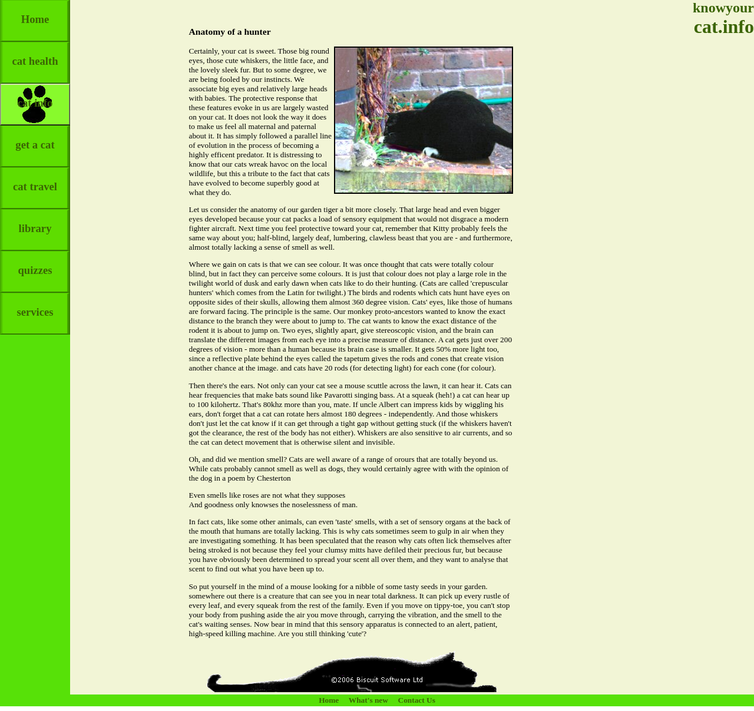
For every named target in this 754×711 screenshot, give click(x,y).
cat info (35, 96)
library (35, 221)
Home (35, 12)
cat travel (35, 180)
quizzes (35, 263)
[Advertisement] (718, 224)
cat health (35, 54)
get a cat (34, 138)
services (34, 305)
